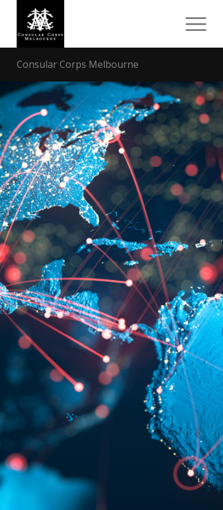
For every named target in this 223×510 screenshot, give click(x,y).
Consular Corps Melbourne (78, 64)
